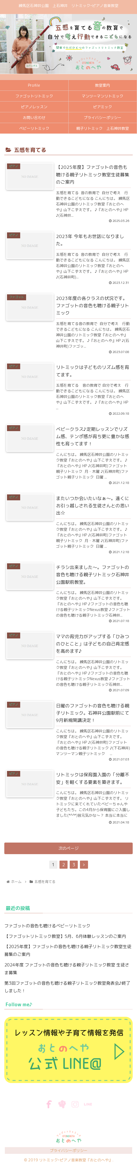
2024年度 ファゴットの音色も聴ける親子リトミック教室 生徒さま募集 (66, 969)
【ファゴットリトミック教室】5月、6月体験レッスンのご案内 (65, 936)
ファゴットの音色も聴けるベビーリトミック (47, 926)
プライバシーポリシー (68, 1150)
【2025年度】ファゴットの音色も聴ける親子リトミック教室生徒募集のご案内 (67, 950)
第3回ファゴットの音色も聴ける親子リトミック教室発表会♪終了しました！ (67, 987)
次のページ (68, 848)
